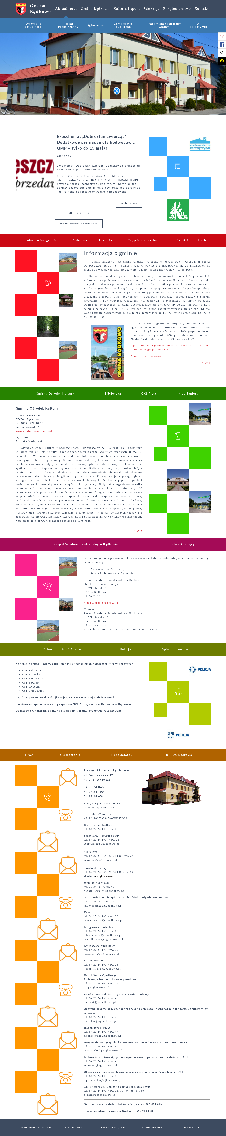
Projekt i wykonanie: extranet (35, 1127)
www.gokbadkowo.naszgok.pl (36, 430)
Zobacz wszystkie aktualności (79, 223)
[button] (222, 53)
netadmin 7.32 (191, 1127)
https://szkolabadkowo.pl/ (102, 602)
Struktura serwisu (152, 1127)
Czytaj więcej (129, 203)
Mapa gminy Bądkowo (146, 355)
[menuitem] (66, 9)
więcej (206, 362)
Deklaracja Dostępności (113, 1127)
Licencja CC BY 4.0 (74, 1127)
